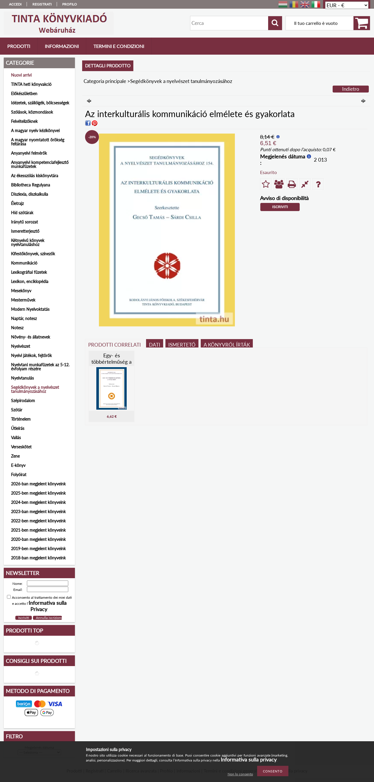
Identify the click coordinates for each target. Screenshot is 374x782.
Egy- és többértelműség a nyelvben (111, 361)
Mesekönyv (21, 290)
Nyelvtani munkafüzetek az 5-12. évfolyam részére (40, 366)
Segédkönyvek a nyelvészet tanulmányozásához (35, 389)
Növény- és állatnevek (30, 336)
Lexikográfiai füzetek (29, 272)
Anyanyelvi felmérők (29, 153)
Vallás (16, 437)
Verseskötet (21, 446)
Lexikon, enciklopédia (29, 281)
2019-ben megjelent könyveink (38, 548)
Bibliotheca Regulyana (30, 184)
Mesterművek (23, 299)
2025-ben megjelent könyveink (38, 493)
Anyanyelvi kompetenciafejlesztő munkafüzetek (40, 164)
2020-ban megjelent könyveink (38, 539)
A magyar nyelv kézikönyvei (35, 130)
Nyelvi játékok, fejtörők (31, 355)
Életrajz (17, 203)
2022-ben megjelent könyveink (38, 520)
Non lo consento (240, 774)
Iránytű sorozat (24, 221)
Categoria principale (105, 81)
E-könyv (18, 465)
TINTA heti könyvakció (31, 84)
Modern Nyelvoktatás (30, 309)
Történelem (21, 419)
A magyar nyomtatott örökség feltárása (37, 141)
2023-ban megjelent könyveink (38, 511)
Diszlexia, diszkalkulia (29, 194)
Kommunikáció (24, 262)
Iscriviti (280, 207)
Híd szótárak (22, 212)
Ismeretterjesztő (25, 231)
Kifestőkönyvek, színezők (33, 253)
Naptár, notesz (24, 318)
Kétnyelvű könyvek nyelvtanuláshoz (27, 242)
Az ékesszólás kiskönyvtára (34, 175)
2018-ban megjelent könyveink (38, 557)
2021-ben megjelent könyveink (38, 530)
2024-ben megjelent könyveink (38, 502)
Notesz (17, 327)
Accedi (15, 4)
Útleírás (17, 428)
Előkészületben (24, 93)
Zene (15, 456)
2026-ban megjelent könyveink (38, 483)
